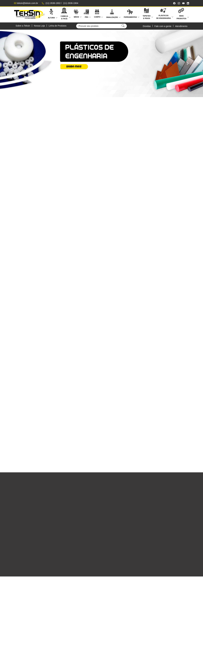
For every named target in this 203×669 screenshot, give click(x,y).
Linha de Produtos (57, 25)
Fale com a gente (162, 26)
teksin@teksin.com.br (27, 3)
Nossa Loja (39, 25)
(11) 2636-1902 (53, 3)
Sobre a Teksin (23, 25)
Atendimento (181, 26)
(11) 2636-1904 (70, 3)
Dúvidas (147, 26)
